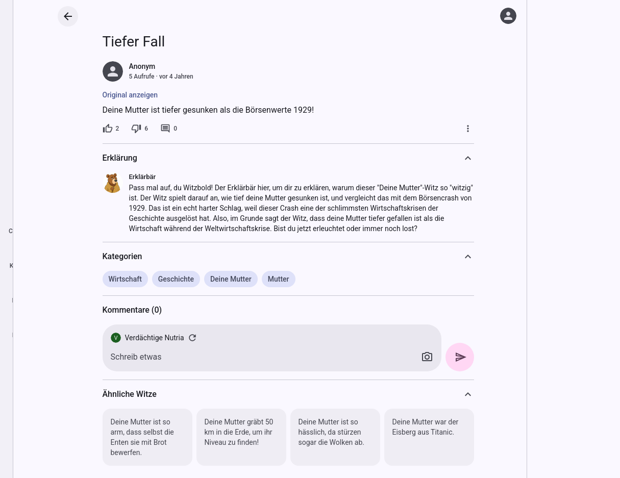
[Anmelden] (508, 16)
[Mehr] (468, 128)
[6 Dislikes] (139, 128)
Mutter (278, 279)
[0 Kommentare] (168, 128)
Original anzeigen (130, 95)
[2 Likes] (111, 128)
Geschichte (176, 279)
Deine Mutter (231, 279)
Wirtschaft (125, 279)
